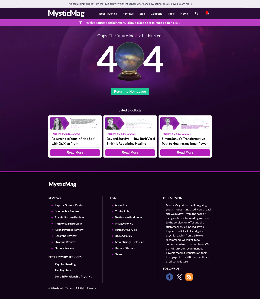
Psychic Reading (65, 264)
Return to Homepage (130, 91)
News (184, 13)
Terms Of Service (126, 229)
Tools (171, 13)
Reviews (128, 13)
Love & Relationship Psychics (73, 276)
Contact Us (122, 211)
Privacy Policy (124, 223)
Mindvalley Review (67, 211)
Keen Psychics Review (69, 229)
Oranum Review (65, 242)
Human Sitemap (125, 248)
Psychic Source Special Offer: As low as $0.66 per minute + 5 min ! (133, 23)
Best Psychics (108, 13)
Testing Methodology (128, 217)
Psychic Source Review (70, 205)
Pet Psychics (63, 270)
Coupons (156, 13)
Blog (142, 13)
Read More (75, 152)
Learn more (185, 3)
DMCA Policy (123, 235)
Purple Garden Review (69, 217)
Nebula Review (64, 248)
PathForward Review (68, 223)
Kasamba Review (66, 235)
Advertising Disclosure (129, 242)
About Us (121, 205)
